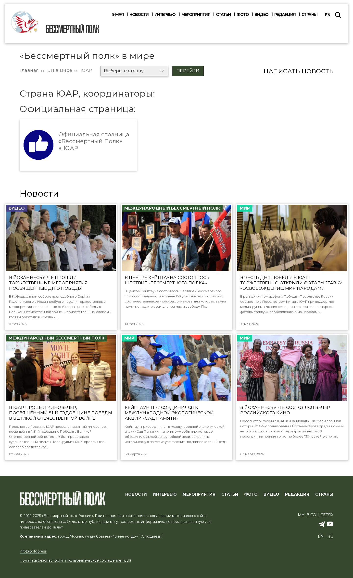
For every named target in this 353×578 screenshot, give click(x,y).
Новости (139, 15)
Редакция (285, 15)
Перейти (188, 71)
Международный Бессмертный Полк (172, 208)
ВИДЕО (271, 494)
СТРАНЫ (324, 494)
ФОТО (251, 494)
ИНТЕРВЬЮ (165, 494)
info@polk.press (33, 551)
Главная (29, 70)
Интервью (165, 15)
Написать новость (298, 71)
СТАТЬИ (229, 494)
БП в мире (59, 70)
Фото (243, 15)
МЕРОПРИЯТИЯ (199, 494)
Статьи (223, 15)
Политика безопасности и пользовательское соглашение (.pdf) (75, 560)
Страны (309, 15)
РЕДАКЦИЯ (297, 494)
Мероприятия (195, 15)
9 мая (118, 15)
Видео (261, 15)
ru (330, 536)
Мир (245, 208)
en (327, 15)
